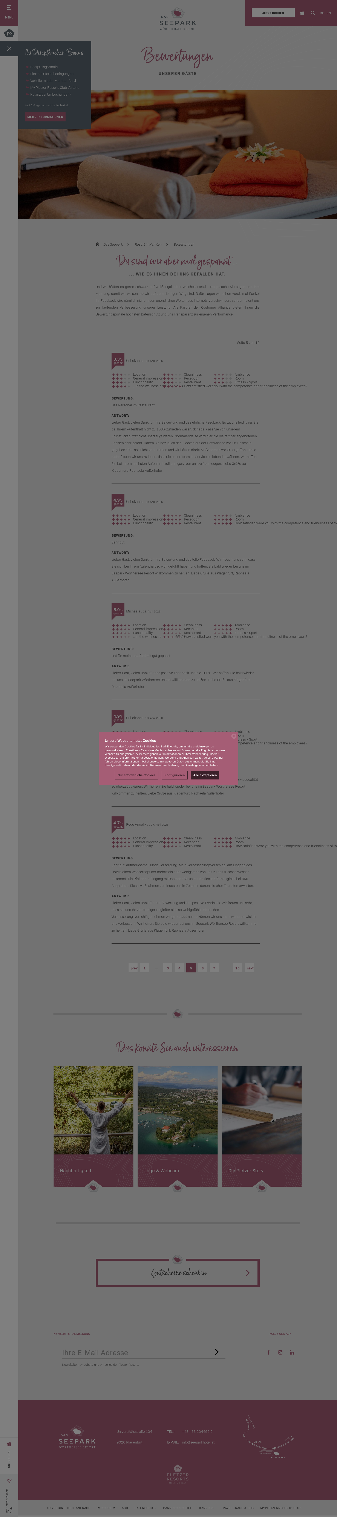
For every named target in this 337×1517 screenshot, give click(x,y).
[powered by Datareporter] (234, 738)
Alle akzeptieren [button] (205, 775)
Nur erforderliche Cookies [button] (137, 775)
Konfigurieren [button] (174, 775)
